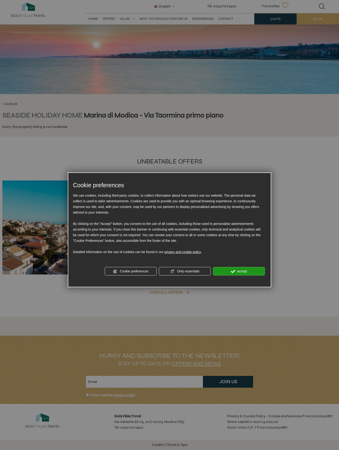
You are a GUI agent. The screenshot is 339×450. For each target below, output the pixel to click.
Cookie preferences (130, 271)
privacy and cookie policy (182, 252)
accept (239, 271)
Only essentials (185, 271)
